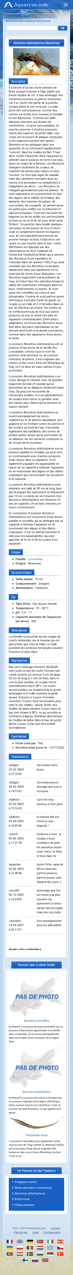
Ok (62, 28)
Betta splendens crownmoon (33, 1188)
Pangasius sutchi (26, 1182)
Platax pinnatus (24, 1205)
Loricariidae (35, 559)
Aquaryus (11, 17)
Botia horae (22, 1199)
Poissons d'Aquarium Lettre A (37, 17)
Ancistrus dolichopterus (30, 1193)
